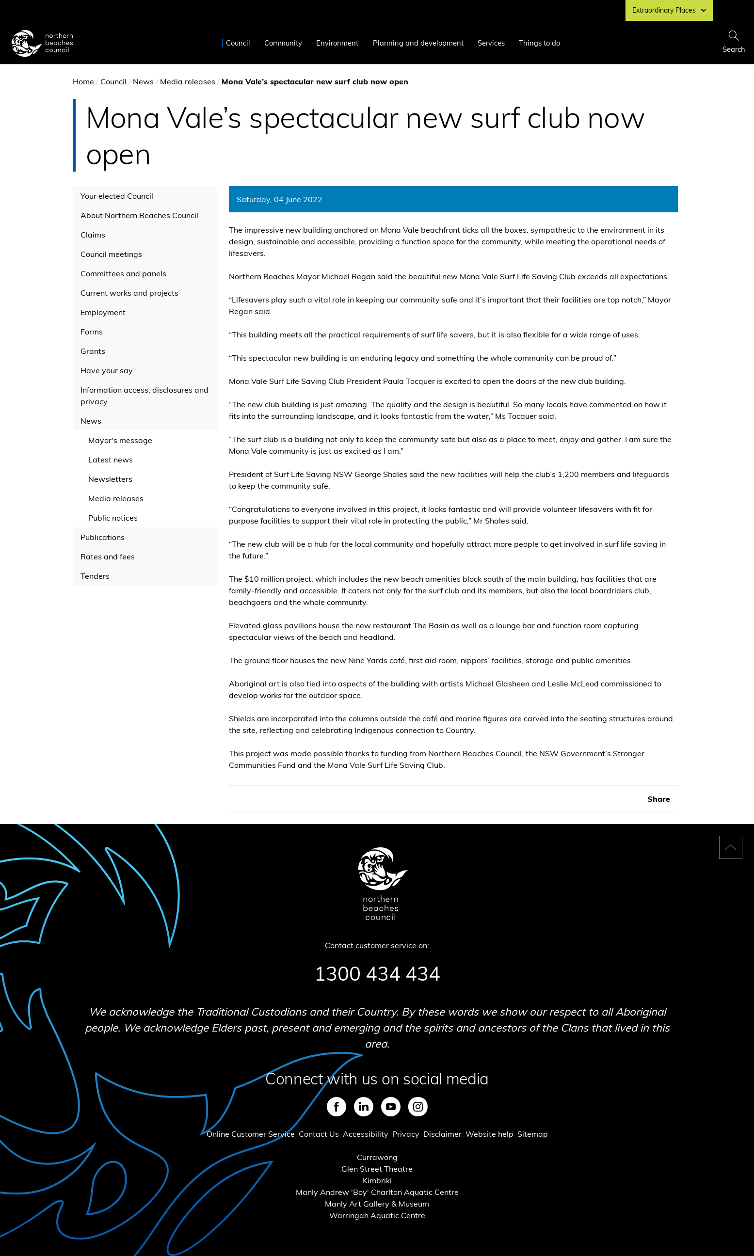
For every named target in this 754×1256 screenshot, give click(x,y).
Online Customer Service (251, 1134)
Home (83, 81)
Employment (103, 312)
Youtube (391, 1106)
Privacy (405, 1134)
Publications (102, 537)
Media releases (187, 81)
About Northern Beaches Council (139, 215)
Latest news (110, 459)
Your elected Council (116, 196)
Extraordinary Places (669, 10)
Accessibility (365, 1134)
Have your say (106, 370)
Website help (489, 1134)
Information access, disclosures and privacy (144, 395)
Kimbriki (377, 1180)
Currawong (377, 1157)
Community (283, 43)
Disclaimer (442, 1134)
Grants (92, 351)
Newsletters (110, 479)
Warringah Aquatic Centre (377, 1215)
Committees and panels (123, 273)
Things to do (539, 43)
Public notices (113, 518)
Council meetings (111, 254)
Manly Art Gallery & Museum (377, 1203)
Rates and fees (107, 556)
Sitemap (532, 1134)
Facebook (336, 1106)
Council (238, 43)
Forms (91, 331)
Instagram (418, 1106)
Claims (92, 234)
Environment (337, 43)
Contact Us (319, 1134)
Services (491, 43)
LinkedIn (363, 1106)
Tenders (95, 576)
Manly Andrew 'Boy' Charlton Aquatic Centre (377, 1192)
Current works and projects (129, 293)
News (143, 81)
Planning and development (418, 43)
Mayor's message (120, 440)
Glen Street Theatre (377, 1169)
